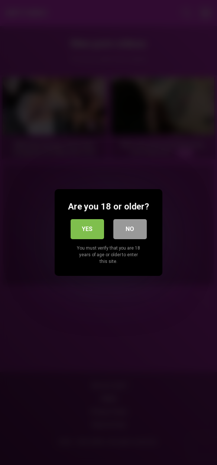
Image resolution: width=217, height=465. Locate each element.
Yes (87, 228)
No (130, 228)
